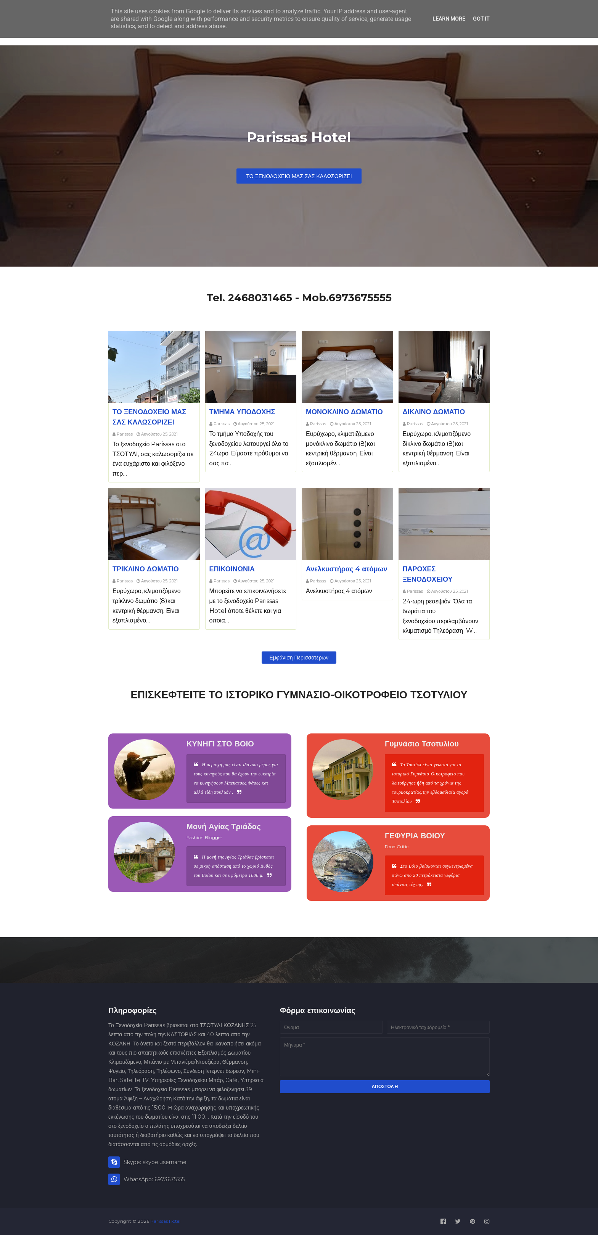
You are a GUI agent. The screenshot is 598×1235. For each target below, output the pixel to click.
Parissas (125, 434)
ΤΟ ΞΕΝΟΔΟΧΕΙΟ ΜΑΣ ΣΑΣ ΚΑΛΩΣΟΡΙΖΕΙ (299, 176)
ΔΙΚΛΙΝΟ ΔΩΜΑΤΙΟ (434, 412)
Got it (481, 19)
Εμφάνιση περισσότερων (298, 657)
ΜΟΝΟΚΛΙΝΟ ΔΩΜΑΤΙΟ (344, 412)
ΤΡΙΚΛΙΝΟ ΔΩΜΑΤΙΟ (146, 569)
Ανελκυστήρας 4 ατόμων (346, 569)
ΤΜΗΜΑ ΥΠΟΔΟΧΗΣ (242, 412)
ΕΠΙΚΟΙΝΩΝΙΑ (232, 569)
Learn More (448, 19)
